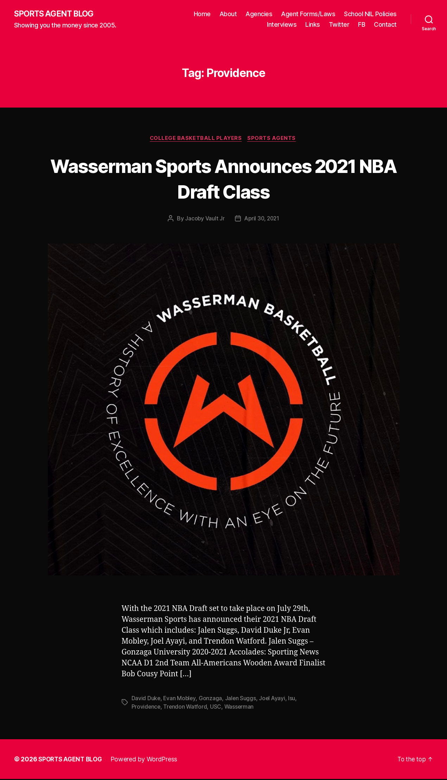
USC (217, 707)
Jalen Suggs (241, 699)
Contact (385, 24)
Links (312, 24)
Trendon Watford (186, 707)
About (228, 14)
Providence (146, 707)
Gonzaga (211, 699)
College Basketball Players (195, 139)
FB (361, 24)
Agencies (258, 14)
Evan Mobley (180, 699)
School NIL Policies (370, 14)
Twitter (339, 24)
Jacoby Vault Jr (204, 219)
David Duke (146, 699)
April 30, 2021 (261, 219)
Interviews (281, 24)
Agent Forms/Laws (308, 14)
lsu (293, 699)
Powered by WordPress (147, 760)
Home (202, 14)
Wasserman (240, 707)
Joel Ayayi (273, 699)
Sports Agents (273, 139)
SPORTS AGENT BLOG (56, 14)
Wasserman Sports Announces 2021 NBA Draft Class (223, 179)
